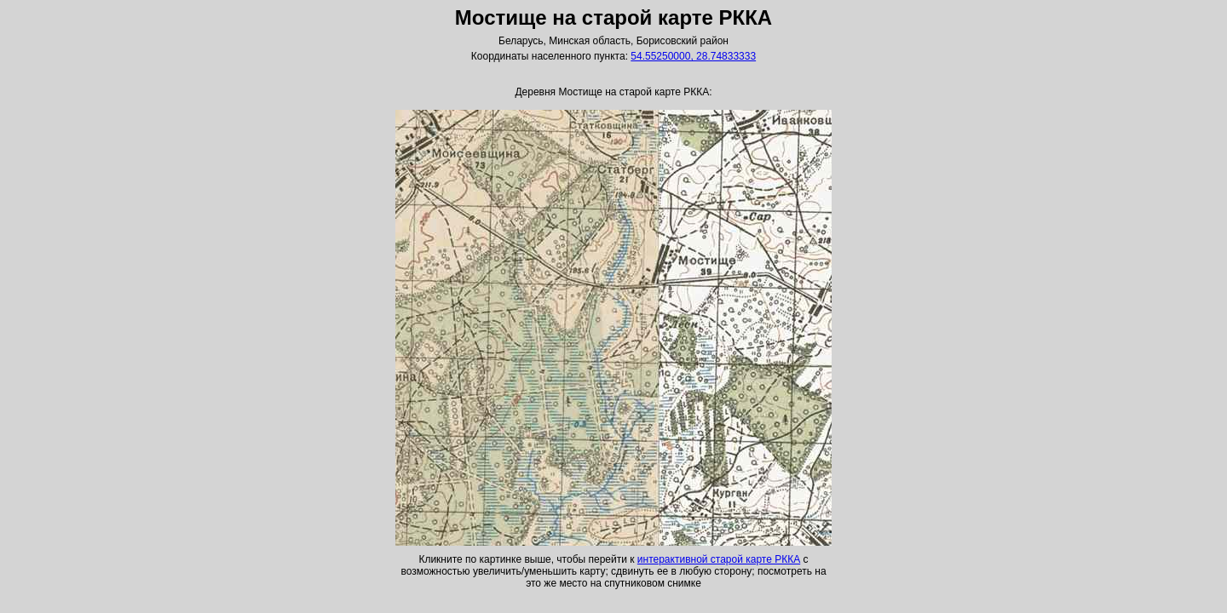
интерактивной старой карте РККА (718, 559)
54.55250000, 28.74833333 (693, 56)
